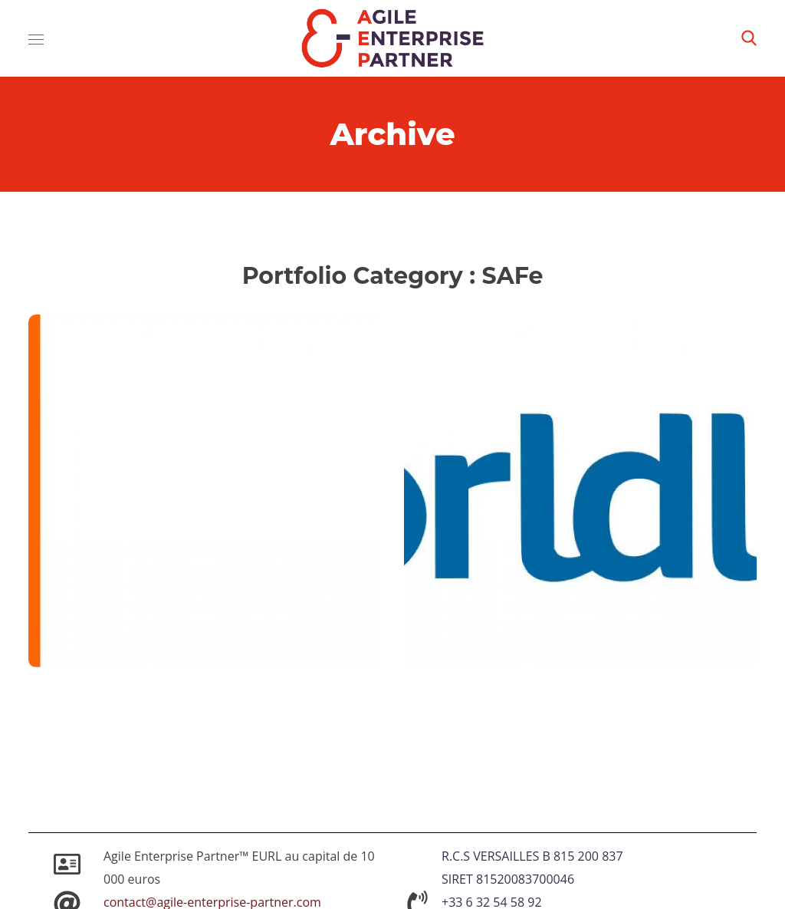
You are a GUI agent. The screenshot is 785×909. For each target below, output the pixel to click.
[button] (749, 38)
